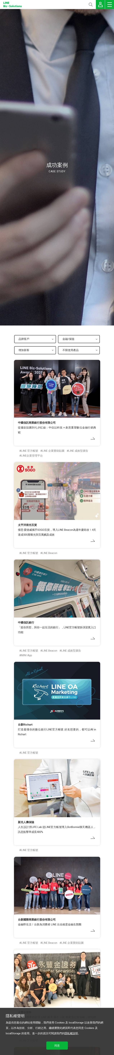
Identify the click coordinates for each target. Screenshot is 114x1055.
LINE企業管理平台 (32, 455)
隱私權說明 (71, 1033)
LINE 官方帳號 (29, 450)
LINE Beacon (49, 553)
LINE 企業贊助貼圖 (53, 450)
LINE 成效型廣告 (78, 450)
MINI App (26, 655)
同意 (57, 1045)
